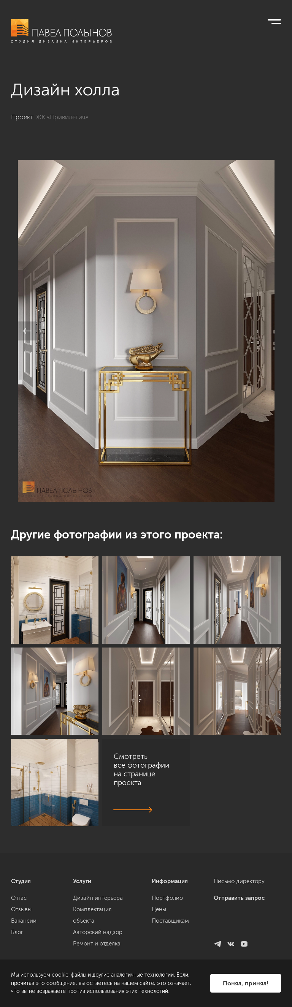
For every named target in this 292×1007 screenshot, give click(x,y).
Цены (159, 956)
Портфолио (167, 945)
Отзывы (21, 956)
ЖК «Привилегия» (62, 117)
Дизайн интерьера (98, 945)
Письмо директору (239, 928)
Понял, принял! (245, 983)
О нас (19, 945)
